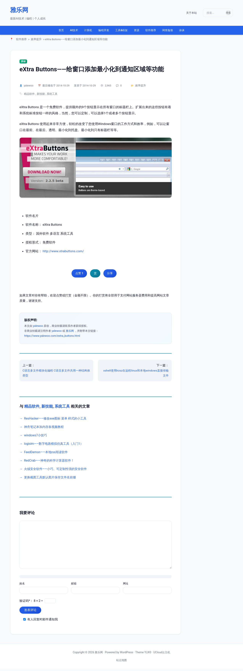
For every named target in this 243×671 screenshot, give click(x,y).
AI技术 (60, 31)
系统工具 (52, 96)
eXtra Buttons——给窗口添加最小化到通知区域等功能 (91, 71)
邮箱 (73, 586)
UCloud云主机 (161, 654)
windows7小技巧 (35, 437)
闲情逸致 (181, 31)
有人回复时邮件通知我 (42, 621)
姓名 (22, 586)
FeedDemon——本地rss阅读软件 (46, 454)
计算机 (79, 31)
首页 (43, 31)
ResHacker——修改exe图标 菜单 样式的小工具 (55, 421)
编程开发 (99, 31)
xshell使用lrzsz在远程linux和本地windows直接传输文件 (136, 375)
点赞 (77, 275)
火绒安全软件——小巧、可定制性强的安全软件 (55, 471)
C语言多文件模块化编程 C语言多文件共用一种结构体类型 (56, 375)
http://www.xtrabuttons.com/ (63, 253)
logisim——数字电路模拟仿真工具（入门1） (53, 446)
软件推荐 (159, 31)
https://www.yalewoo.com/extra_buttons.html (52, 338)
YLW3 (147, 654)
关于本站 (187, 13)
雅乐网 (19, 10)
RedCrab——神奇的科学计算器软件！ (49, 463)
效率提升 (36, 41)
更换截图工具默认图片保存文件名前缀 (50, 479)
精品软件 (29, 96)
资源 (141, 31)
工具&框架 (121, 31)
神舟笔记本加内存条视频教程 (44, 429)
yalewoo (28, 87)
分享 (112, 275)
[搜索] (213, 13)
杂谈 (199, 31)
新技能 (41, 96)
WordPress (126, 654)
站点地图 (121, 662)
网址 (125, 586)
